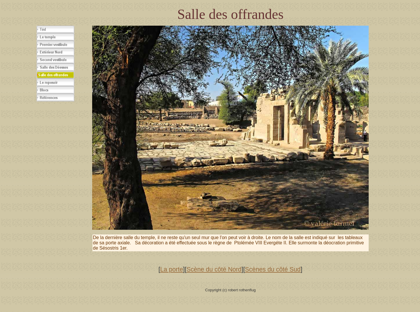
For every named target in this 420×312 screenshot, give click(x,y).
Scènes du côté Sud (273, 269)
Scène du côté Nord (214, 269)
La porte (171, 269)
